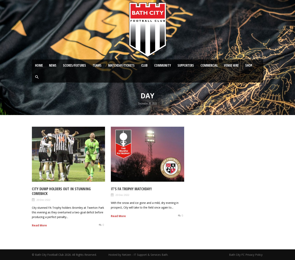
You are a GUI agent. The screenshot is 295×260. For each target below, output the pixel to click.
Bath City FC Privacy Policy (246, 255)
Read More (39, 225)
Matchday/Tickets (121, 65)
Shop (248, 65)
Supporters (186, 65)
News (52, 65)
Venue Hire (231, 65)
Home (39, 65)
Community (162, 65)
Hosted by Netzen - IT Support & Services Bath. (138, 255)
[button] (37, 77)
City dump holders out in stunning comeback (61, 191)
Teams (97, 65)
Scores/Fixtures (74, 65)
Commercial (209, 65)
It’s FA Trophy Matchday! (131, 188)
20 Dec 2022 (43, 200)
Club (144, 65)
